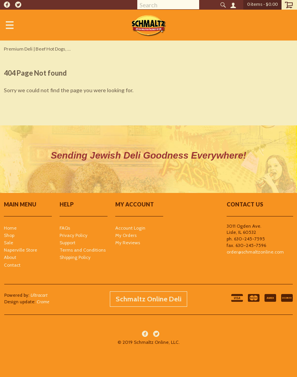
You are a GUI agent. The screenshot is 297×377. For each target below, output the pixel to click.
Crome (43, 301)
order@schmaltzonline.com (255, 252)
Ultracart (39, 295)
